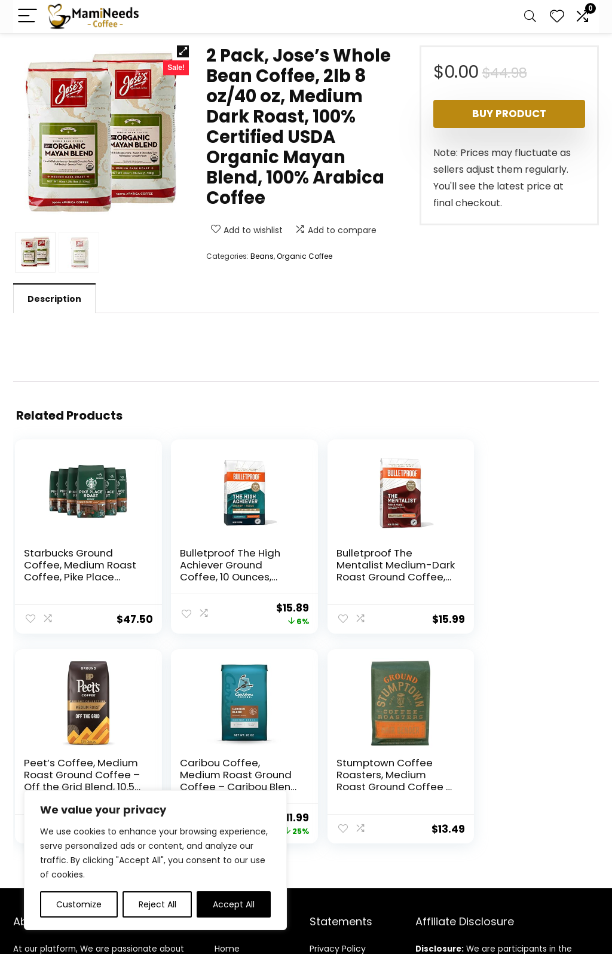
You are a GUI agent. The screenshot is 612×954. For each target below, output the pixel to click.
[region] (155, 860)
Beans (262, 256)
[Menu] (27, 16)
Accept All (234, 904)
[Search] (530, 16)
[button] (183, 51)
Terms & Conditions (351, 802)
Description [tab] (54, 299)
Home (227, 785)
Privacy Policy (338, 785)
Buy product (509, 113)
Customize (79, 904)
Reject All (157, 904)
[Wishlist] (557, 16)
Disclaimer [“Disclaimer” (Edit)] (331, 819)
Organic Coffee (304, 256)
